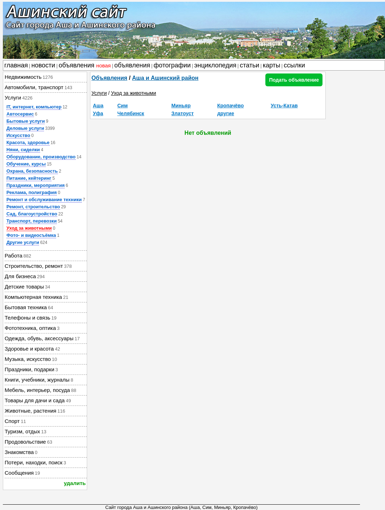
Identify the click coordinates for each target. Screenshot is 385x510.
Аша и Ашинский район (165, 78)
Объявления (109, 78)
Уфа (98, 113)
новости (43, 65)
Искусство (18, 135)
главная (16, 65)
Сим (122, 105)
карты (271, 65)
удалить (75, 483)
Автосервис (20, 114)
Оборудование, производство (41, 156)
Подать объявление (294, 80)
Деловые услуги (25, 128)
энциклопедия (215, 65)
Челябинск (130, 113)
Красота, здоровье (28, 142)
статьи (249, 65)
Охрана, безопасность (32, 171)
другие (225, 113)
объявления (85, 65)
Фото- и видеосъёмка (31, 235)
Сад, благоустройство (31, 213)
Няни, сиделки (23, 149)
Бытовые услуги (25, 121)
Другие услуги (22, 242)
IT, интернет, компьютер (33, 106)
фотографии (172, 65)
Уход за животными (29, 228)
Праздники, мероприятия (35, 185)
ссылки (294, 65)
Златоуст (182, 113)
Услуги (99, 93)
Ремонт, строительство (33, 206)
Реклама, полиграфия (31, 192)
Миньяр (181, 105)
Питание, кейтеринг (28, 178)
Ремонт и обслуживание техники (44, 199)
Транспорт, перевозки (31, 221)
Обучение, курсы (26, 164)
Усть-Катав (284, 105)
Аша (98, 105)
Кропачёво (230, 105)
